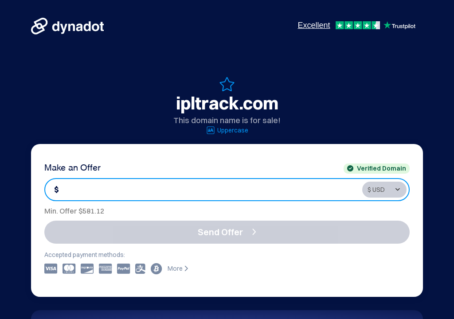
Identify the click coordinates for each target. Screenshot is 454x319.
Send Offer (227, 231)
